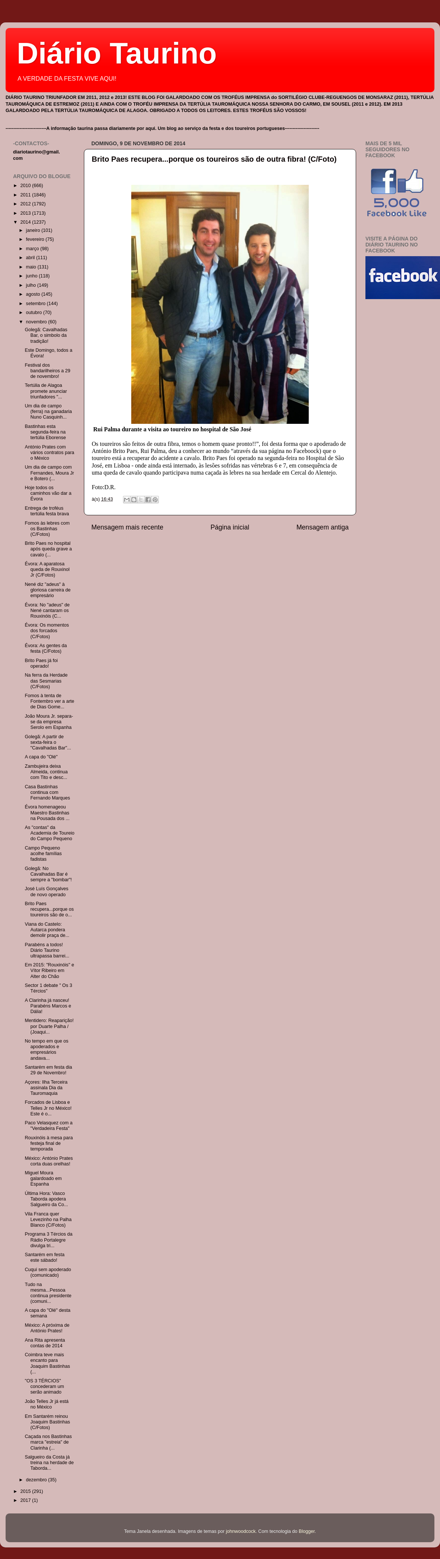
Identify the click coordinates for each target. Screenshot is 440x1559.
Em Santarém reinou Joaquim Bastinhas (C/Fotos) (47, 1422)
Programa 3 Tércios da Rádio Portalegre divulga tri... (48, 1240)
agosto (33, 294)
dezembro (37, 1479)
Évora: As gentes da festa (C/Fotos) (46, 648)
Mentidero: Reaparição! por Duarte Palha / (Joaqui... (49, 1026)
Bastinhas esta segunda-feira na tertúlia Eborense (45, 432)
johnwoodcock (241, 1531)
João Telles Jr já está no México (46, 1404)
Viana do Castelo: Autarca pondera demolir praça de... (47, 930)
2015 (26, 1491)
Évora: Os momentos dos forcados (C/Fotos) (47, 630)
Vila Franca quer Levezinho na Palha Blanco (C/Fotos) (48, 1219)
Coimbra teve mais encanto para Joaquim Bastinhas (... (47, 1363)
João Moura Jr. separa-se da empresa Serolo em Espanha (49, 722)
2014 (26, 222)
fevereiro (36, 239)
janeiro (33, 230)
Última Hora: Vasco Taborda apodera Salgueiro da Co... (46, 1199)
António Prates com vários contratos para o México (49, 452)
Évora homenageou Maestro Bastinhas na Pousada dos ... (47, 812)
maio (32, 267)
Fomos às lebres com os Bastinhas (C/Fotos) (47, 529)
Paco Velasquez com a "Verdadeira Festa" (48, 1125)
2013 (26, 213)
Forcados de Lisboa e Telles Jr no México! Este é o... (48, 1108)
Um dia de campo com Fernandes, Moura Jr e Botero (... (49, 473)
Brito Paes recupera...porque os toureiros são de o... (49, 909)
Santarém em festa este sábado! (44, 1257)
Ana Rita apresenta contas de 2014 (45, 1343)
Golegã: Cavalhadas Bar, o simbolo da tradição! (46, 335)
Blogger (307, 1531)
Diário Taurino (117, 53)
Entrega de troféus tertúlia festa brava (47, 511)
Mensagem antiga (322, 527)
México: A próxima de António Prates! (47, 1328)
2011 (26, 195)
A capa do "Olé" (41, 757)
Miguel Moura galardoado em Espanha (43, 1178)
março (33, 248)
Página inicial (230, 527)
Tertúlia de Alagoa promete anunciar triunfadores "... (46, 391)
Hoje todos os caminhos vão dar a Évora (48, 493)
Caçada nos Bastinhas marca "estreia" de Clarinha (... (48, 1442)
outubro (34, 312)
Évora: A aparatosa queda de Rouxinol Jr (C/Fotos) (47, 569)
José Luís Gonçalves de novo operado (46, 891)
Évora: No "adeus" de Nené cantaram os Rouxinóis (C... (47, 610)
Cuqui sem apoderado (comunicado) (48, 1272)
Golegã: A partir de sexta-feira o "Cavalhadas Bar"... (48, 742)
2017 (26, 1500)
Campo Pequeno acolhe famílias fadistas (43, 853)
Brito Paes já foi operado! (41, 663)
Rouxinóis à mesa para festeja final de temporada (49, 1143)
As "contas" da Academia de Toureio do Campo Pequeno (49, 833)
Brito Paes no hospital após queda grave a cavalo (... (48, 549)
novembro (37, 321)
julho (31, 285)
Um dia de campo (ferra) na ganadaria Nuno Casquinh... (48, 411)
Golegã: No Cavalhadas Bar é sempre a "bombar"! (48, 874)
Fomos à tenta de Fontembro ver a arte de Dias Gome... (49, 701)
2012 (26, 203)
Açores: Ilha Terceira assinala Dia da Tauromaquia (46, 1088)
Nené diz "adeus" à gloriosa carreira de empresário (47, 590)
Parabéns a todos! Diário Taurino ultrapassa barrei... (47, 950)
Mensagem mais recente (127, 527)
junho (32, 276)
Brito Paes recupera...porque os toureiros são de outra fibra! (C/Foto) (214, 159)
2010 (26, 185)
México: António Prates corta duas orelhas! (49, 1161)
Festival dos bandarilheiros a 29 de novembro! (47, 371)
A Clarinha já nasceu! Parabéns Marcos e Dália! (48, 1006)
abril (31, 257)
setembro (36, 303)
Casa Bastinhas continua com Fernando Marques (47, 792)
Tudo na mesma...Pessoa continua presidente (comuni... (48, 1293)
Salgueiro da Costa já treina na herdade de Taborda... (49, 1462)
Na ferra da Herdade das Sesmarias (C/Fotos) (46, 681)
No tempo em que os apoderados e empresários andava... (46, 1049)
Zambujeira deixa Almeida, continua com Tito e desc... (46, 772)
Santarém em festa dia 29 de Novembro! (48, 1070)
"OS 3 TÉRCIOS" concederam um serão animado (44, 1386)
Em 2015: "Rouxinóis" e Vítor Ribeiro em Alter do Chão (49, 970)
